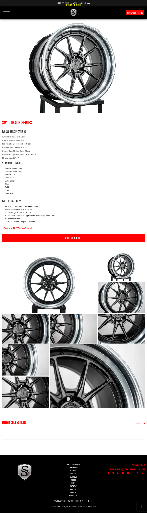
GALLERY (73, 474)
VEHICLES (73, 477)
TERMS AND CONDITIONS (84, 501)
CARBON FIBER (73, 468)
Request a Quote (73, 5)
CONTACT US (73, 496)
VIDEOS (73, 480)
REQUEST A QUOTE (73, 238)
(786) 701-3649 (63, 3)
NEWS (73, 483)
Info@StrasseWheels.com (131, 469)
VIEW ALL (140, 423)
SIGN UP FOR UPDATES (135, 13)
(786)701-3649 (138, 465)
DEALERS (73, 489)
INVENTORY (73, 486)
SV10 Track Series (18, 137)
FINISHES (73, 471)
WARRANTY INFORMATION (63, 501)
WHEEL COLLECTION (73, 464)
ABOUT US (73, 492)
